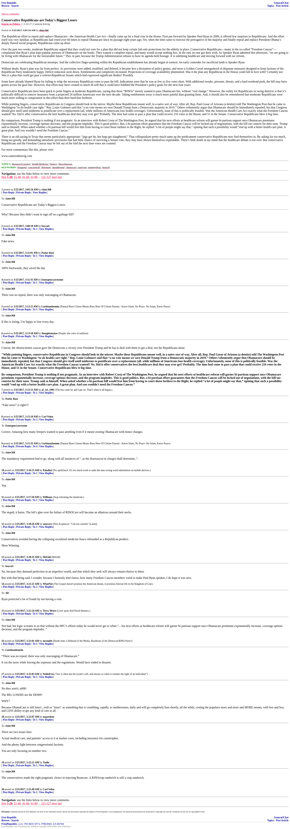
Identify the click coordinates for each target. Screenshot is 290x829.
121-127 (46, 177)
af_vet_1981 (48, 389)
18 (2, 716)
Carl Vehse (47, 416)
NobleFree (48, 674)
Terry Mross (49, 610)
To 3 (35, 419)
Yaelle (46, 762)
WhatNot (48, 584)
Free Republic (9, 2)
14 (2, 584)
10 (2, 470)
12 (2, 524)
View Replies (40, 192)
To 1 (35, 229)
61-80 (34, 177)
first (3, 177)
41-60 (25, 177)
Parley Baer (47, 252)
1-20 (9, 177)
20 (2, 789)
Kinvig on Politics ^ (11, 24)
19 (2, 762)
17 (2, 674)
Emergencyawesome (52, 279)
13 (2, 557)
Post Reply (8, 192)
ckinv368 (46, 189)
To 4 (35, 446)
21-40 (17, 177)
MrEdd (47, 557)
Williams (47, 497)
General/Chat (281, 2)
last (60, 177)
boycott (46, 226)
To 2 (35, 586)
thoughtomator (50, 333)
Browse (5, 5)
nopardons (48, 716)
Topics (270, 5)
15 (2, 610)
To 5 (35, 677)
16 (2, 641)
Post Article (282, 5)
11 (2, 497)
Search (15, 5)
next (54, 177)
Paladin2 (47, 470)
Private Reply (23, 192)
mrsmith (47, 641)
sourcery (47, 524)
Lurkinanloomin (50, 306)
